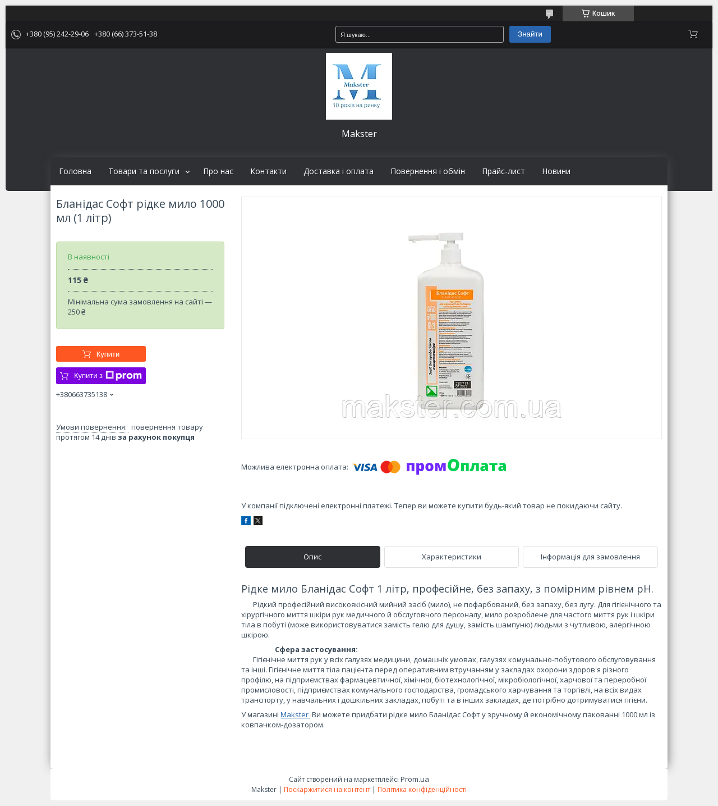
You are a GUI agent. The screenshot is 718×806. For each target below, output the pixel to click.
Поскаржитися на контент (327, 789)
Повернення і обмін (427, 171)
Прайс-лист (503, 171)
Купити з (108, 376)
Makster (295, 714)
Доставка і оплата (338, 171)
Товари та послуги (144, 171)
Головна (75, 171)
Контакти (268, 171)
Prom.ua (415, 779)
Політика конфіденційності (422, 789)
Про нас (218, 171)
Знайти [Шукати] (530, 34)
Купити (108, 354)
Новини (556, 171)
